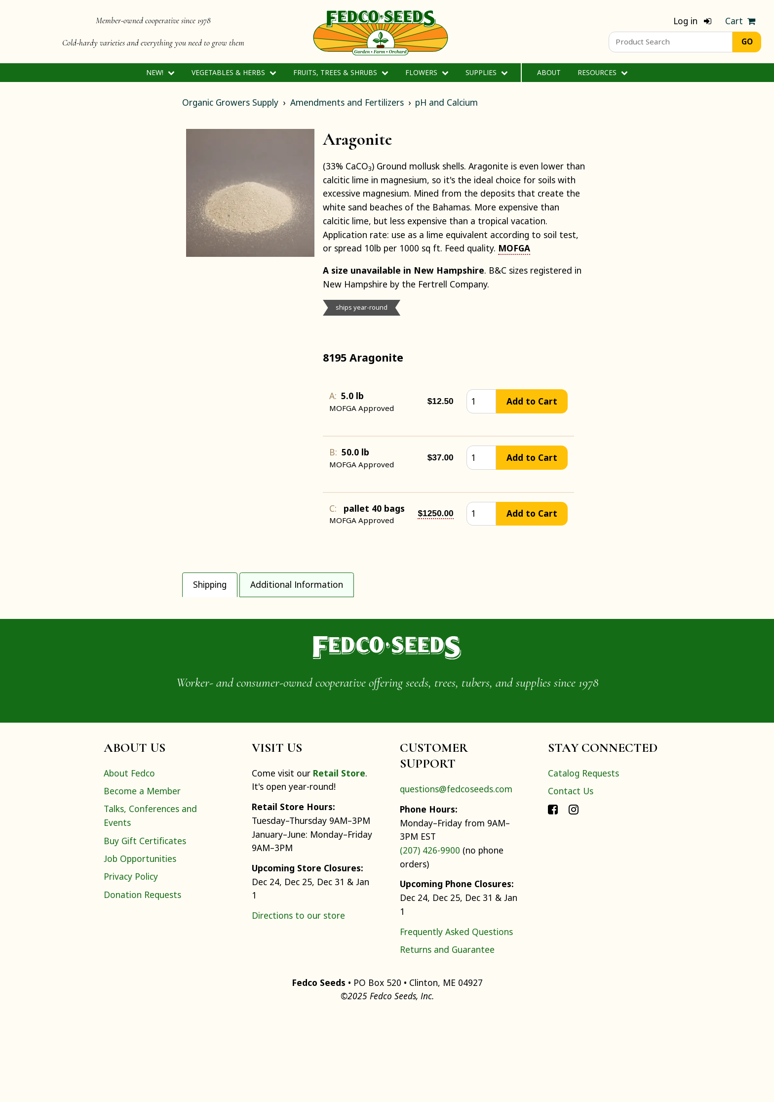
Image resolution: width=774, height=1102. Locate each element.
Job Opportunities (140, 944)
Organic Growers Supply (230, 102)
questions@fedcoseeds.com (456, 875)
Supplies (486, 72)
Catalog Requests (583, 858)
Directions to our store (298, 1001)
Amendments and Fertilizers (347, 102)
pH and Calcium (446, 102)
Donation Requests (142, 980)
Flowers (426, 72)
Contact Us (570, 876)
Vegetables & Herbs (234, 72)
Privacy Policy (131, 962)
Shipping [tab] (210, 584)
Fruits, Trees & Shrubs (340, 72)
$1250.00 (435, 513)
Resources (602, 72)
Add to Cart (531, 401)
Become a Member (142, 876)
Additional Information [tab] (296, 584)
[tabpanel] (387, 639)
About (549, 72)
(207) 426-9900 (430, 935)
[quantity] (481, 401)
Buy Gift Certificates (145, 926)
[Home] (381, 31)
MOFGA (514, 248)
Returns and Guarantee (447, 1035)
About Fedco (129, 858)
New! (160, 72)
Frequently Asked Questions (456, 1017)
